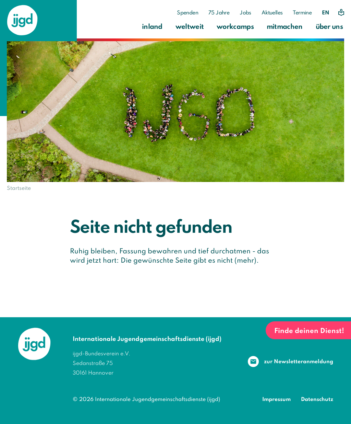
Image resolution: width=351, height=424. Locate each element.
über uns (329, 27)
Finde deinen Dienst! (309, 331)
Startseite (19, 188)
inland (152, 27)
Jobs (245, 13)
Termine (302, 13)
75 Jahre (218, 13)
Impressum (276, 399)
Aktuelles (272, 13)
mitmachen (285, 27)
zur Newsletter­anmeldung (298, 362)
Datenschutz (317, 399)
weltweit (190, 27)
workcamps (235, 27)
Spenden (187, 13)
